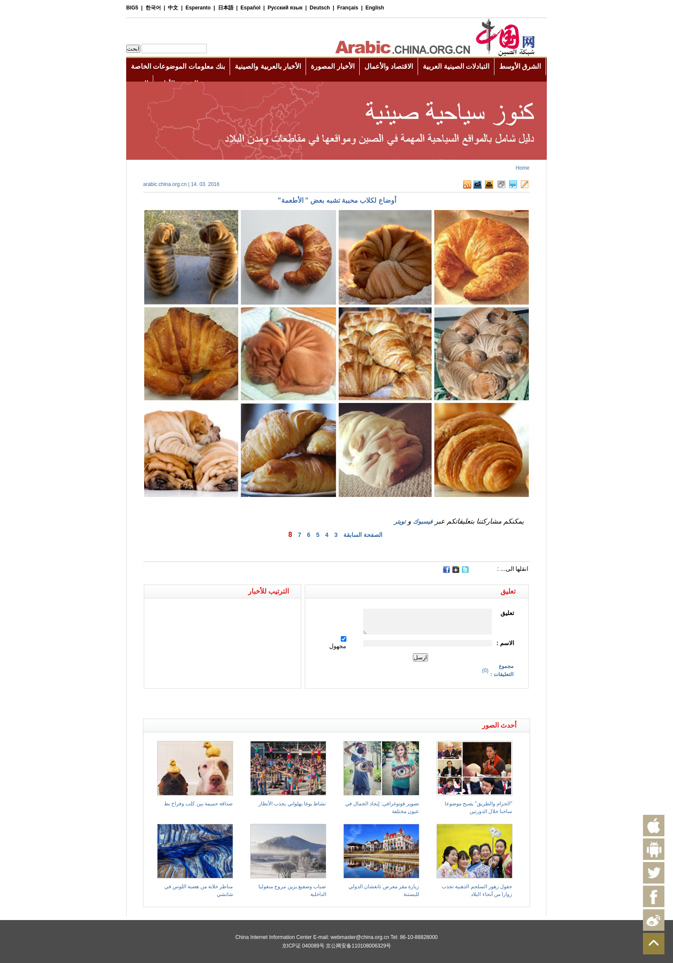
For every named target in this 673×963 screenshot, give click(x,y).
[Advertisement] (239, 703)
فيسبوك (423, 521)
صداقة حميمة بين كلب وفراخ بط (198, 804)
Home (522, 168)
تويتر (400, 521)
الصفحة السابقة (362, 534)
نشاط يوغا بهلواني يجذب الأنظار (292, 804)
